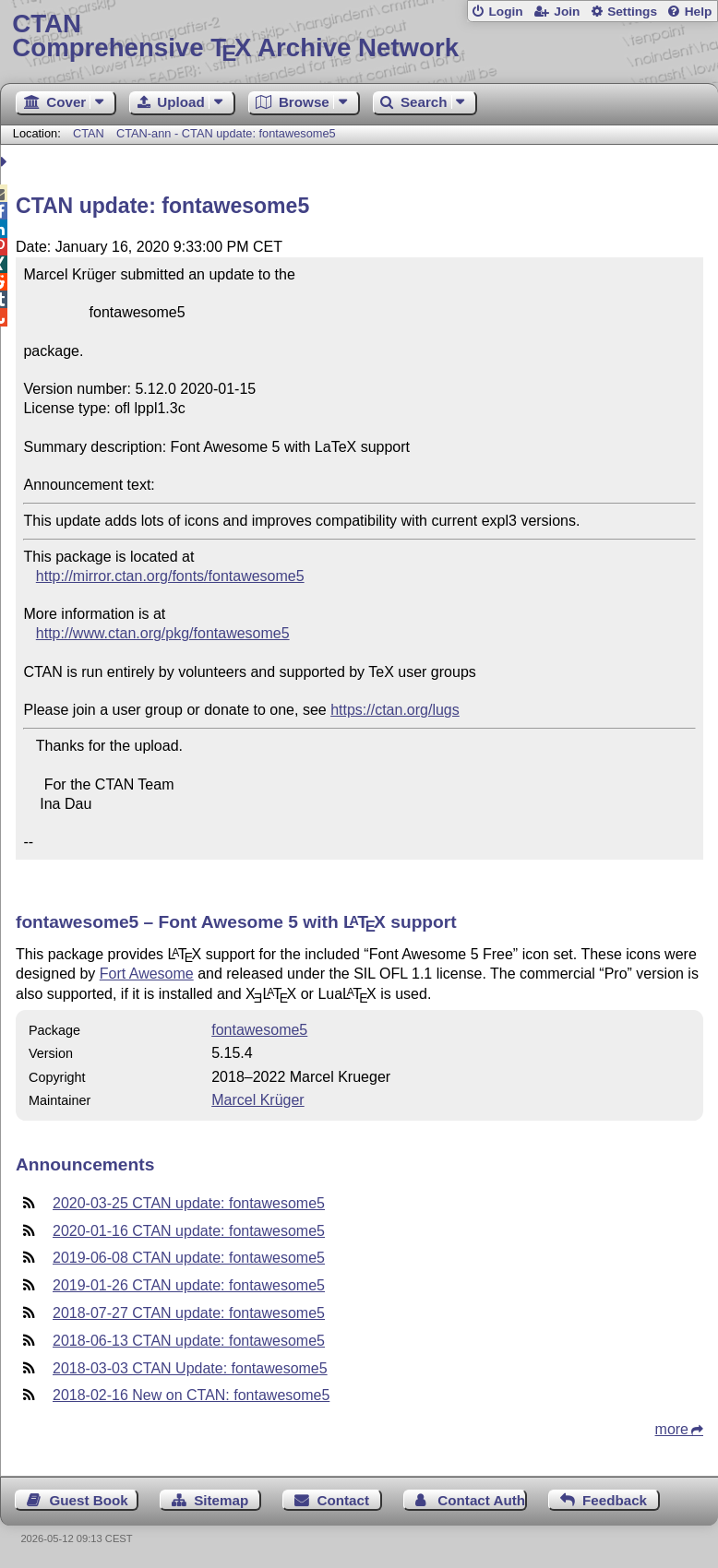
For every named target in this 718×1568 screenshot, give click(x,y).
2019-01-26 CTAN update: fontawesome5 (189, 1285)
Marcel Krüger (257, 1100)
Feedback (614, 1500)
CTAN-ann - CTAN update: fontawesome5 (226, 133)
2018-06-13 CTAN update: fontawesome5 (189, 1340)
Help (698, 11)
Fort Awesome (147, 973)
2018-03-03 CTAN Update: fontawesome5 (190, 1368)
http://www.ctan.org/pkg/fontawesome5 (163, 633)
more (671, 1429)
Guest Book (89, 1500)
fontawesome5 (259, 1030)
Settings (632, 11)
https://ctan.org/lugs (395, 710)
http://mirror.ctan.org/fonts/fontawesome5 (170, 576)
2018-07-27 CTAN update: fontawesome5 (189, 1313)
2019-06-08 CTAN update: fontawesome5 (189, 1257)
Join (567, 11)
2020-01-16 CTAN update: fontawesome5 (189, 1231)
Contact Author (481, 1500)
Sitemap (221, 1500)
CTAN (88, 133)
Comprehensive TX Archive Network (358, 36)
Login (505, 11)
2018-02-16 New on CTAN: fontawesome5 (191, 1395)
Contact (343, 1500)
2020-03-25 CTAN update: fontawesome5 (189, 1203)
